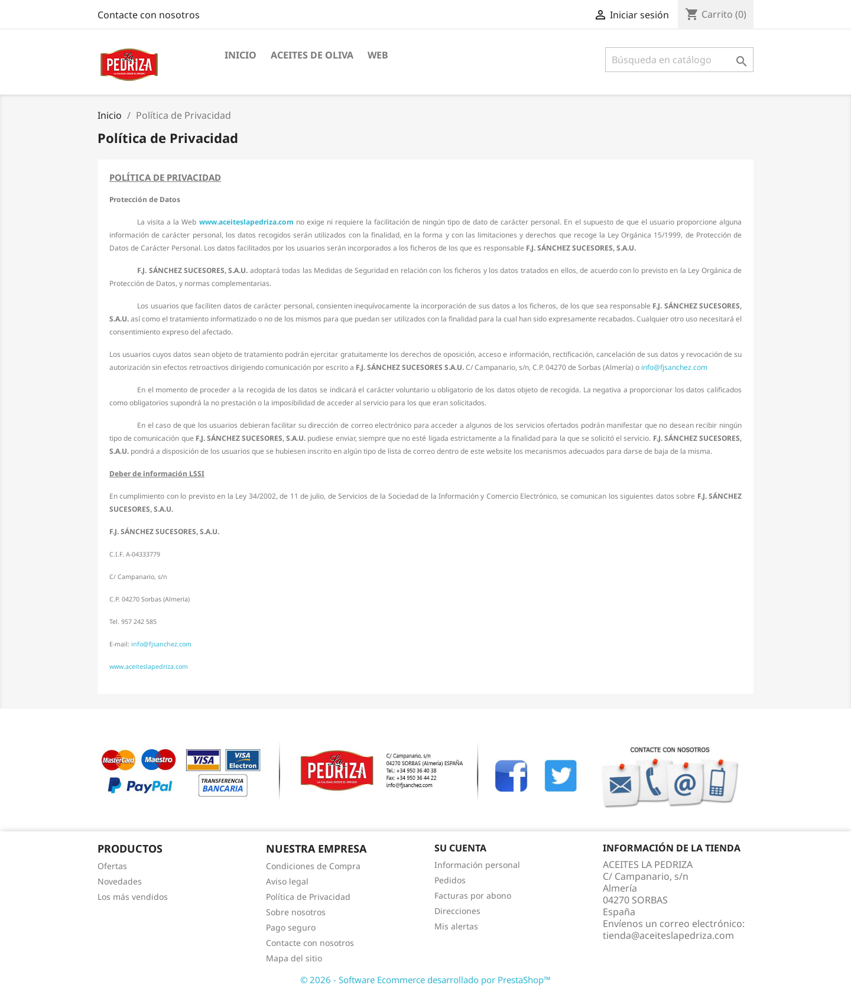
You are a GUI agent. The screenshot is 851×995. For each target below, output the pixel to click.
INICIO (240, 54)
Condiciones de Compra (313, 866)
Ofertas (112, 866)
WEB (378, 54)
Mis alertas (456, 926)
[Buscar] (679, 59)
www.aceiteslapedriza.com (246, 222)
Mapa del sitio (294, 958)
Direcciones (457, 910)
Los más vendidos (133, 896)
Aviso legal (287, 881)
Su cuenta (460, 847)
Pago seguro (291, 927)
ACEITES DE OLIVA (312, 54)
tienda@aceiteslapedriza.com (668, 935)
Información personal (477, 864)
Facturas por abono (472, 895)
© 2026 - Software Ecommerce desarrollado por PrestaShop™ (425, 980)
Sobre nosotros (296, 912)
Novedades (120, 881)
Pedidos (450, 880)
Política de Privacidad (308, 896)
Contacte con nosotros (149, 14)
